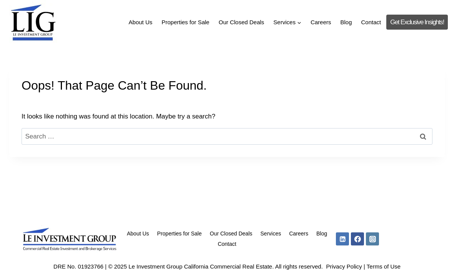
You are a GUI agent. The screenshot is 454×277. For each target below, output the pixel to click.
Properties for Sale (185, 22)
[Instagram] (372, 238)
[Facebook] (357, 238)
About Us (140, 22)
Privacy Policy (344, 266)
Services (270, 233)
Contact (371, 22)
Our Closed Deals (241, 22)
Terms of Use (384, 266)
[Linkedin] (342, 238)
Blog (346, 22)
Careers (320, 22)
